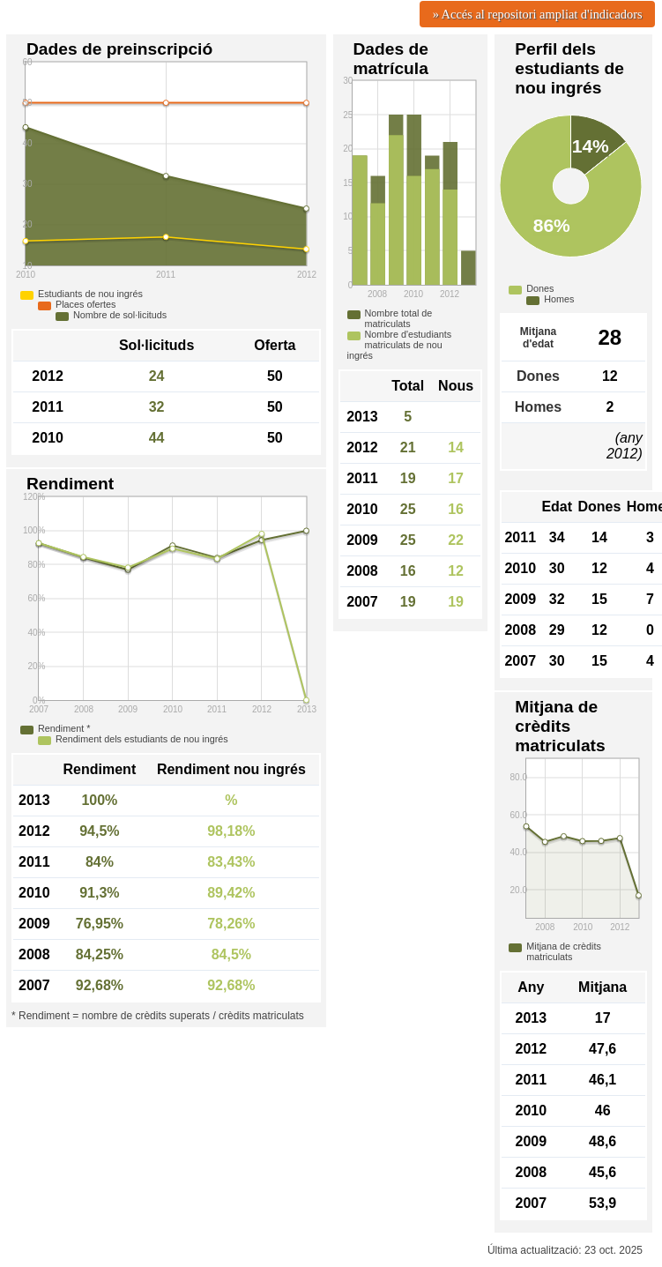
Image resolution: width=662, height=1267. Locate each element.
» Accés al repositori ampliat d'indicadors (538, 14)
